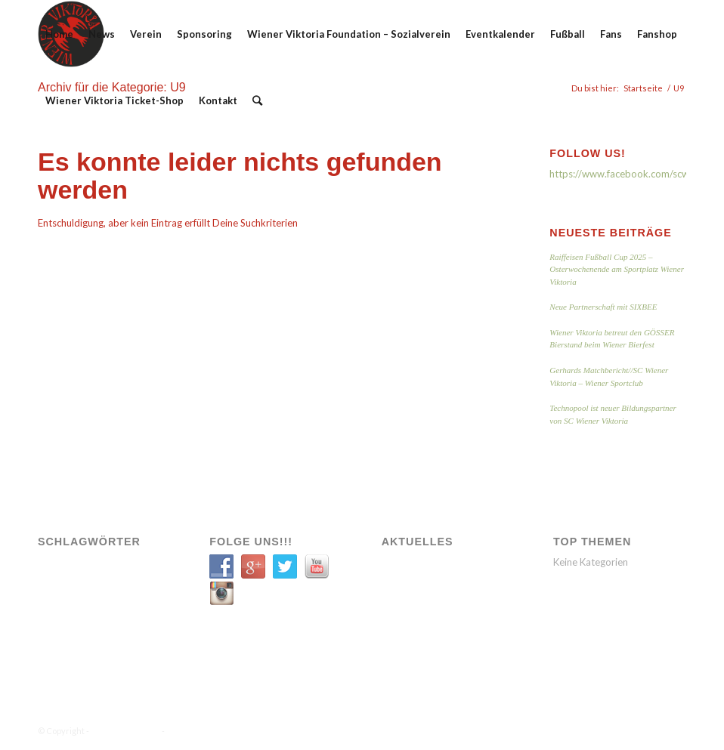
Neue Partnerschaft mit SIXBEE (603, 306)
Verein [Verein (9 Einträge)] (107, 629)
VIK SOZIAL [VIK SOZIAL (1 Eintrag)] (66, 651)
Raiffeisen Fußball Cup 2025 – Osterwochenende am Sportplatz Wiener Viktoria (616, 269)
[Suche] (257, 100)
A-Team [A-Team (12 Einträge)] (59, 564)
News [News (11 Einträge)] (56, 586)
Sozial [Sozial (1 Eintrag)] (92, 586)
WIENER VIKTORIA (125, 731)
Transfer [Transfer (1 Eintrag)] (62, 629)
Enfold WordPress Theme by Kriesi (234, 731)
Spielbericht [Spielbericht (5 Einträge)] (68, 608)
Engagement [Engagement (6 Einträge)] (112, 564)
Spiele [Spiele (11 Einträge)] (119, 608)
